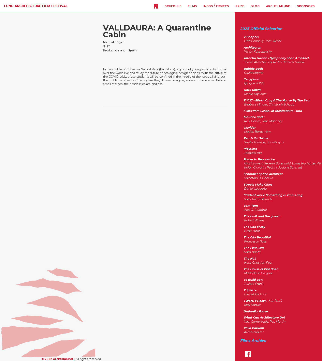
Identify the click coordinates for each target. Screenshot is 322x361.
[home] (36, 6)
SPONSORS (306, 6)
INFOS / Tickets (216, 6)
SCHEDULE (173, 6)
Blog (255, 6)
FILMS (192, 6)
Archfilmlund (278, 6)
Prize (239, 6)
